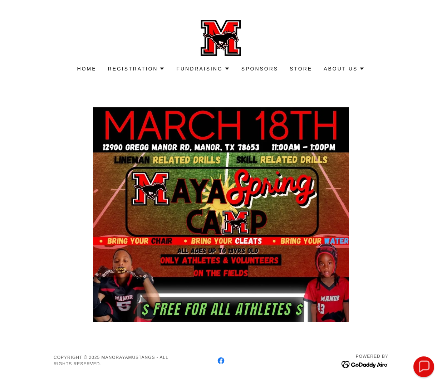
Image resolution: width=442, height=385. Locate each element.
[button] (136, 68)
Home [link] (87, 69)
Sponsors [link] (259, 69)
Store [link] (301, 69)
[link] (221, 37)
